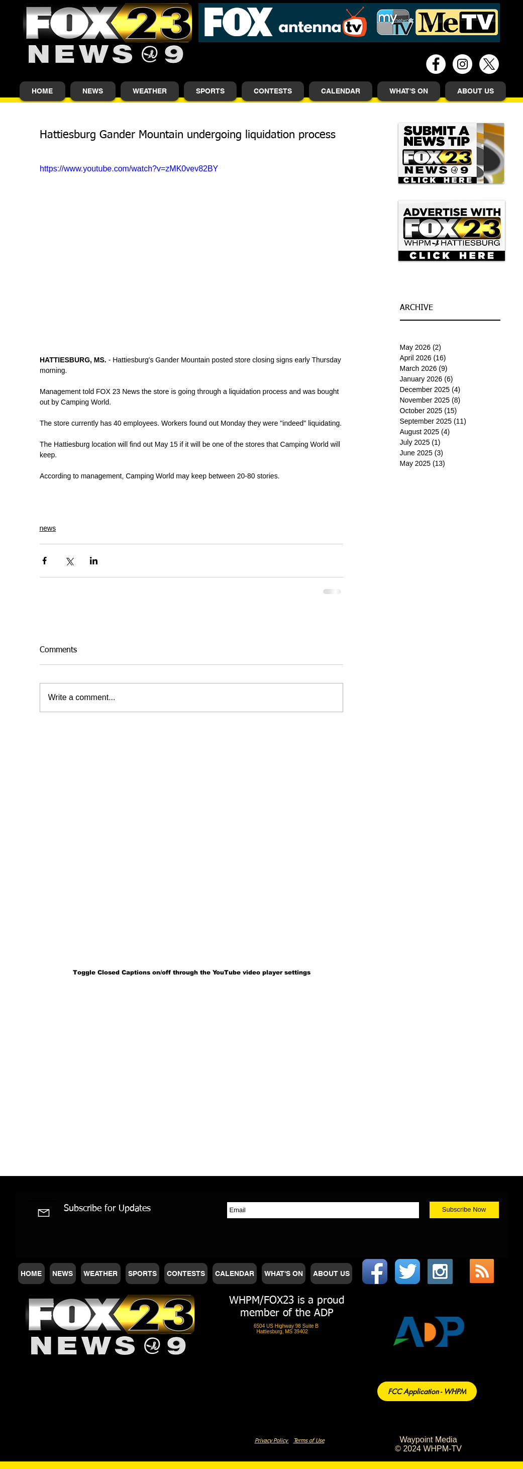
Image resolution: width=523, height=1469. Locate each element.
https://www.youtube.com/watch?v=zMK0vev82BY (129, 168)
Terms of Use (309, 1440)
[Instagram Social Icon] (440, 1271)
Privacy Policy (272, 1440)
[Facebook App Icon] (374, 1271)
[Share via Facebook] (44, 560)
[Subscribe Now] (464, 1210)
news (48, 528)
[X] (489, 64)
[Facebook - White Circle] (436, 64)
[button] (93, 91)
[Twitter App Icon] (407, 1271)
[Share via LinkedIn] (93, 560)
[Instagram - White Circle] (462, 64)
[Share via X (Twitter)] (69, 560)
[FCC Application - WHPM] (427, 1391)
